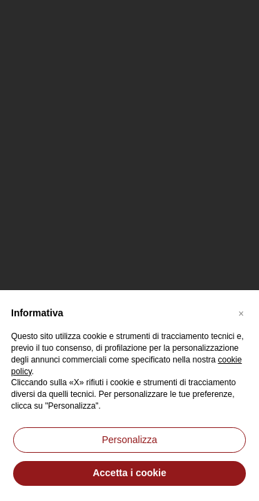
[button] (241, 312)
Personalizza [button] (129, 439)
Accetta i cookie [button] (129, 472)
